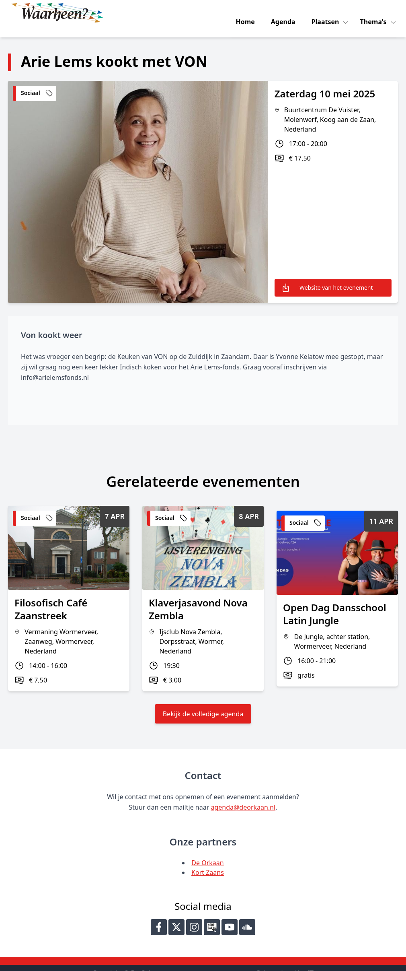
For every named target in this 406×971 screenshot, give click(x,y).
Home (247, 12)
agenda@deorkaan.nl (243, 795)
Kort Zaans (207, 860)
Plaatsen (327, 12)
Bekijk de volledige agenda (203, 702)
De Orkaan (207, 851)
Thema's (376, 12)
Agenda (285, 12)
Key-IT (304, 961)
